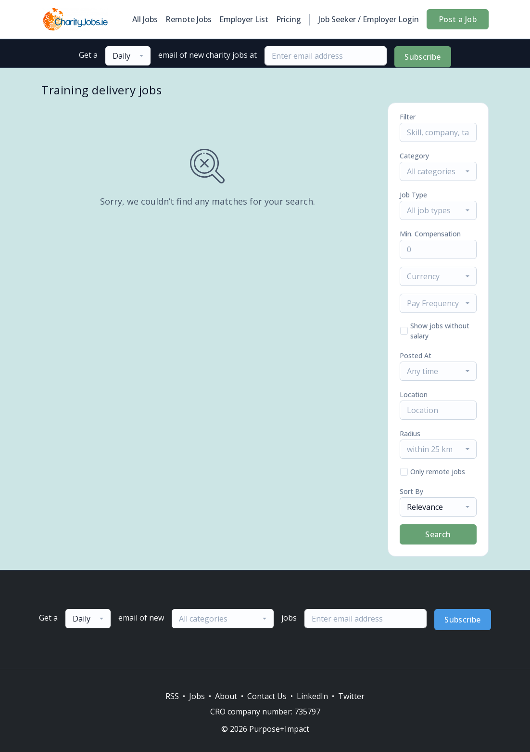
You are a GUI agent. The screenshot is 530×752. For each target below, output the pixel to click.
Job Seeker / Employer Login (368, 19)
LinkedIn (312, 696)
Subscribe (422, 57)
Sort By (411, 491)
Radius (410, 433)
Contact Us (267, 696)
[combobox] (128, 55)
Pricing (288, 19)
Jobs (197, 696)
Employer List (243, 19)
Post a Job (458, 19)
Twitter (351, 696)
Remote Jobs (188, 19)
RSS (172, 696)
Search (438, 534)
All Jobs (145, 19)
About (226, 696)
